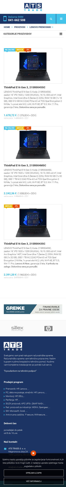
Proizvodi (19, 27)
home (7, 27)
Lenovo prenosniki (40, 27)
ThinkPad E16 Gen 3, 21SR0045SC (24, 87)
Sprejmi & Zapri (34, 473)
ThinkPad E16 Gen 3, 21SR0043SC (24, 243)
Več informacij (33, 481)
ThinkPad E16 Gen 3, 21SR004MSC (25, 165)
